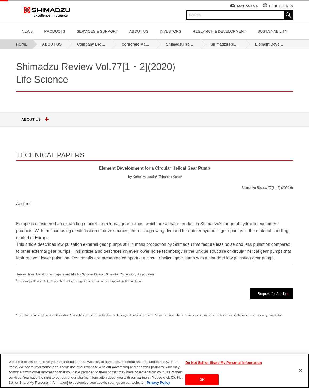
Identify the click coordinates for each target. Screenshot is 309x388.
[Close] (300, 370)
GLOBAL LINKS (281, 6)
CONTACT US (247, 6)
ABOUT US (138, 31)
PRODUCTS (54, 31)
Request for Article (272, 294)
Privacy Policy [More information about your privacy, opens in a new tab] (158, 383)
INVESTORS (170, 31)
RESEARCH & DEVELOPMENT (219, 31)
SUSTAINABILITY (272, 31)
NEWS (27, 31)
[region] (154, 371)
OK (202, 380)
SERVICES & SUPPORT (97, 31)
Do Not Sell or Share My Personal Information (223, 363)
